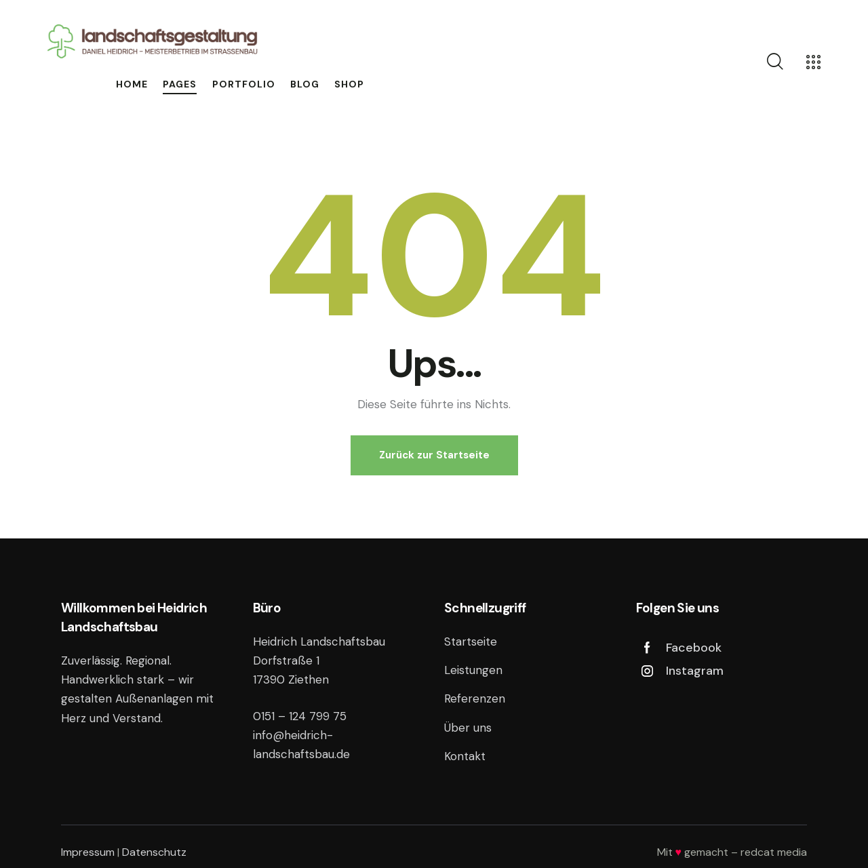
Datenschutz (154, 852)
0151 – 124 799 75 (300, 716)
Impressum (88, 852)
